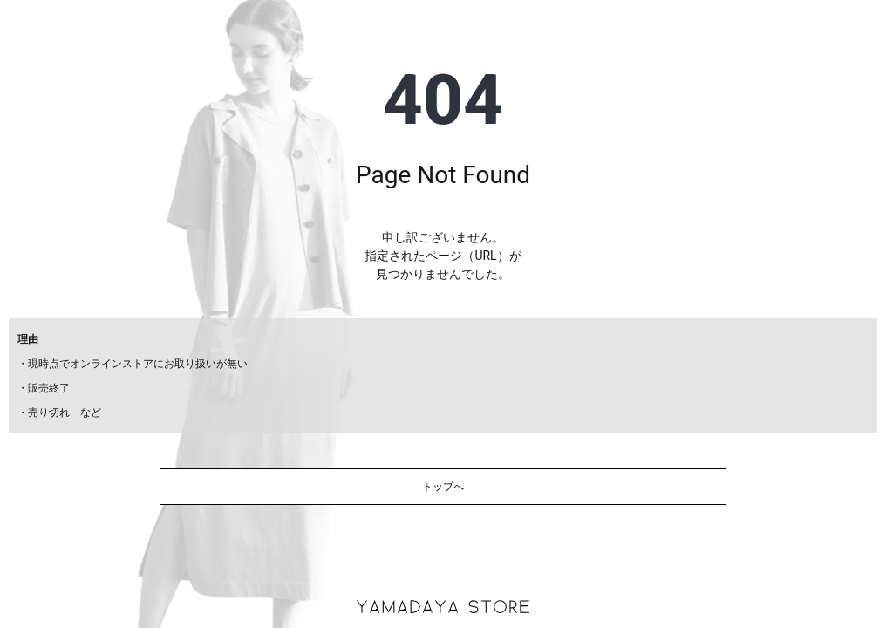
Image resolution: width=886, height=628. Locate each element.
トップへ (443, 487)
